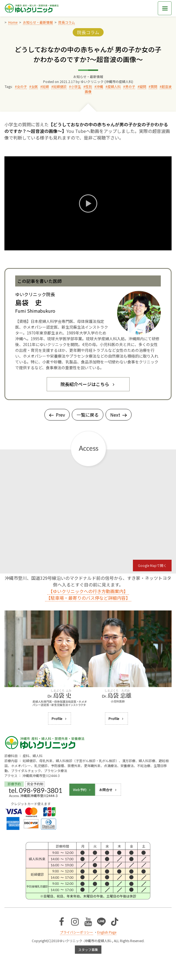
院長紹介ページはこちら (88, 384)
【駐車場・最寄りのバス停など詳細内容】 (88, 597)
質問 (154, 86)
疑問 (143, 86)
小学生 (76, 86)
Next (118, 414)
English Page (106, 932)
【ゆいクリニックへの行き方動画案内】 (88, 591)
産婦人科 (114, 86)
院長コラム (88, 32)
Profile (59, 718)
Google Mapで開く (152, 565)
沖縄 (99, 86)
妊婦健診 (60, 86)
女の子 (22, 86)
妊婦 (45, 86)
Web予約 (82, 789)
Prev (57, 414)
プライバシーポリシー (76, 932)
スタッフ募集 (88, 949)
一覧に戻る (88, 414)
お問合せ (108, 789)
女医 (34, 86)
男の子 (130, 86)
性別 (88, 86)
